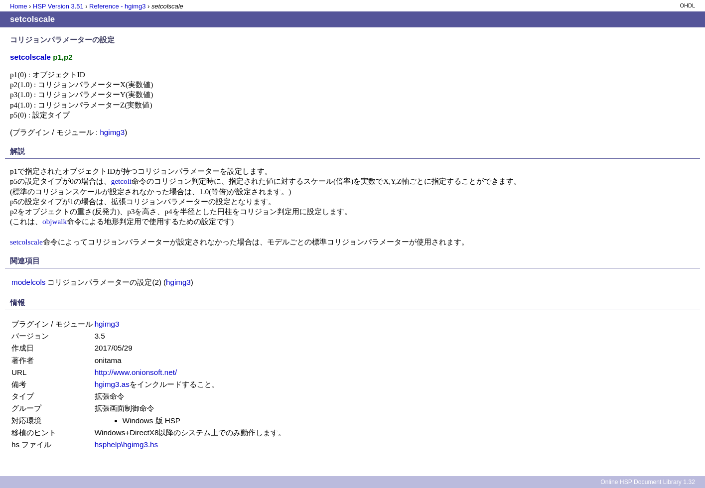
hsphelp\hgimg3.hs (126, 444)
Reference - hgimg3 (117, 6)
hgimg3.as (112, 384)
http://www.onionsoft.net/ (136, 372)
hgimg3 (112, 132)
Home (18, 6)
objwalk (54, 221)
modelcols (28, 282)
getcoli (121, 181)
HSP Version (58, 6)
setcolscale (26, 242)
